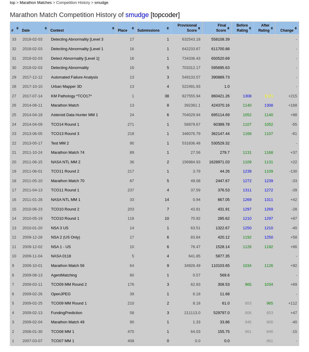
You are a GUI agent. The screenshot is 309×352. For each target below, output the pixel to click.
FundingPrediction (66, 313)
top (12, 2)
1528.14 (223, 247)
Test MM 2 (60, 143)
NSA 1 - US (61, 247)
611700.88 (220, 49)
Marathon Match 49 (67, 322)
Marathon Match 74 (67, 152)
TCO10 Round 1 (65, 218)
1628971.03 (219, 162)
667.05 (224, 199)
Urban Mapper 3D (66, 86)
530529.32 (220, 143)
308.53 (224, 284)
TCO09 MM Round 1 (69, 303)
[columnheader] (15, 28)
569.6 (225, 275)
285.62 (224, 218)
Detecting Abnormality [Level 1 (77, 49)
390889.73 (220, 77)
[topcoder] (165, 15)
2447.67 (223, 181)
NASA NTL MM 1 (65, 199)
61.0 (226, 303)
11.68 (225, 294)
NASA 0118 (61, 256)
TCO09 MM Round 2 (69, 284)
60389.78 (222, 124)
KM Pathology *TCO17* (71, 96)
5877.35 (223, 256)
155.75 (224, 331)
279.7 (225, 152)
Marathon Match (65, 105)
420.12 (224, 237)
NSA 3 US (60, 228)
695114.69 (220, 115)
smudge (101, 2)
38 (167, 96)
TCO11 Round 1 (65, 190)
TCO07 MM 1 (62, 341)
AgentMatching (64, 275)
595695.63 (220, 67)
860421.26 (220, 96)
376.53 (224, 190)
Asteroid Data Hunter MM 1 (74, 115)
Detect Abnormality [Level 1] (75, 58)
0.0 (227, 341)
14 (167, 199)
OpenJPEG (61, 294)
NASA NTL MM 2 (65, 162)
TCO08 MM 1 (62, 331)
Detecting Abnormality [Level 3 (77, 39)
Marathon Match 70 (67, 181)
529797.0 (222, 313)
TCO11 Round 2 (65, 171)
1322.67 (223, 228)
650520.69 (220, 58)
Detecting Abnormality (70, 67)
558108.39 (220, 39)
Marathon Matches (36, 2)
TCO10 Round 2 (65, 209)
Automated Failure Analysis (74, 77)
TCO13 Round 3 (65, 133)
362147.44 (220, 133)
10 (167, 218)
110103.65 (220, 265)
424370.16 (220, 105)
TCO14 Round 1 (65, 124)
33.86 (225, 322)
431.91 (224, 209)
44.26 (225, 171)
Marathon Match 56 (67, 265)
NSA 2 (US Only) (65, 237)
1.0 (227, 86)
